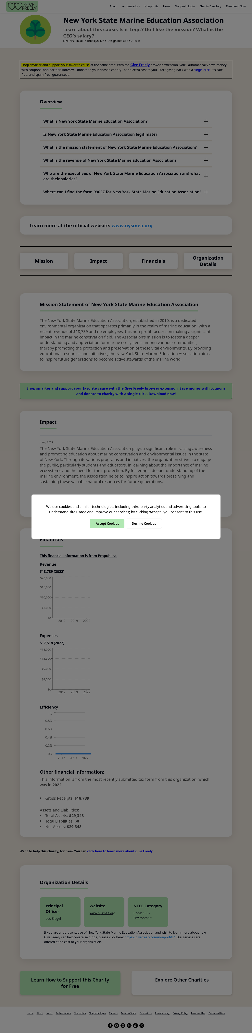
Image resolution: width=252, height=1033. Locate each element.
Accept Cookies (107, 523)
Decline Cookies (144, 523)
